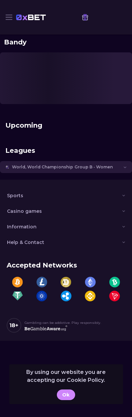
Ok (65, 395)
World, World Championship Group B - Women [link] (62, 166)
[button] (66, 167)
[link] (31, 17)
